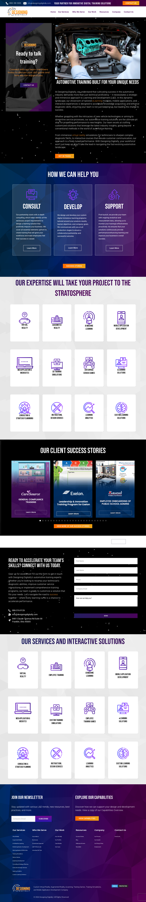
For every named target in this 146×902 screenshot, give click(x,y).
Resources (105, 12)
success (54, 594)
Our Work (92, 12)
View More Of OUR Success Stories (73, 526)
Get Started (118, 541)
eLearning (97, 100)
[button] (40, 520)
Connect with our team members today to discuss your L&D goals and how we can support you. (29, 72)
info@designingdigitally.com (39, 3)
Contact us (130, 3)
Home (53, 12)
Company (117, 12)
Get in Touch (65, 156)
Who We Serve (79, 12)
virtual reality (78, 135)
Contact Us (129, 12)
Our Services (64, 12)
